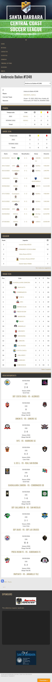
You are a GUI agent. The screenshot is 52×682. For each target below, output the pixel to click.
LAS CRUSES (20, 345)
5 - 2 (25, 193)
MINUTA (3, 71)
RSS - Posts (6, 582)
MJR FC (36, 186)
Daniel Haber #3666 (25, 264)
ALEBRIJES (19, 360)
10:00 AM (46, 221)
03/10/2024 (6, 158)
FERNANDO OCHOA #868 (25, 249)
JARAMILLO (19, 326)
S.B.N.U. (33, 95)
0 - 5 (25, 158)
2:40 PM (46, 170)
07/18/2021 (6, 221)
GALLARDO (19, 355)
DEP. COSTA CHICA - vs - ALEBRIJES (26, 396)
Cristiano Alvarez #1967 (25, 259)
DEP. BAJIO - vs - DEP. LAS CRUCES (26, 529)
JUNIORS (20, 341)
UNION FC (27, 95)
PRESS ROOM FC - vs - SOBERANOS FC (26, 551)
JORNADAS (4, 59)
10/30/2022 (6, 178)
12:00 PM (46, 158)
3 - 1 (25, 170)
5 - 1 (25, 186)
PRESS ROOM (19, 311)
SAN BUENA (19, 336)
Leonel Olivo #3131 (25, 244)
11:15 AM (46, 186)
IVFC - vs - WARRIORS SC (26, 440)
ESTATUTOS (4, 55)
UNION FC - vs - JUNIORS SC (26, 418)
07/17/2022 (6, 193)
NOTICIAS (3, 48)
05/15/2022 (6, 201)
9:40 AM (46, 166)
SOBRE (3, 44)
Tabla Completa (46, 369)
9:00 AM (46, 178)
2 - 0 (25, 166)
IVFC (15, 166)
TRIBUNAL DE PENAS (6, 63)
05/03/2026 (26, 380)
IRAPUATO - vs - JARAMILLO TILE (26, 574)
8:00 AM (46, 209)
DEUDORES (4, 67)
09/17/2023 (6, 166)
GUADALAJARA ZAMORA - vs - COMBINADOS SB (26, 485)
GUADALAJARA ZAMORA (19, 282)
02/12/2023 (6, 170)
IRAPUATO (19, 287)
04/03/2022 (6, 209)
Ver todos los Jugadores (43, 268)
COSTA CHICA (19, 350)
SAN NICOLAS (19, 307)
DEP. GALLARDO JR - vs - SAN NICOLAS (26, 507)
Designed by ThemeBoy (8, 676)
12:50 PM (46, 214)
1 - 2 (25, 221)
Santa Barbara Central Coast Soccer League (26, 23)
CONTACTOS (4, 51)
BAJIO (15, 158)
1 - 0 (25, 178)
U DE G (36, 221)
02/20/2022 (6, 214)
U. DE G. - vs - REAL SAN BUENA (26, 463)
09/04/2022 (6, 186)
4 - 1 (25, 209)
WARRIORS (19, 316)
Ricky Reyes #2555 (25, 254)
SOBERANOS (20, 365)
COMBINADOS (19, 292)
